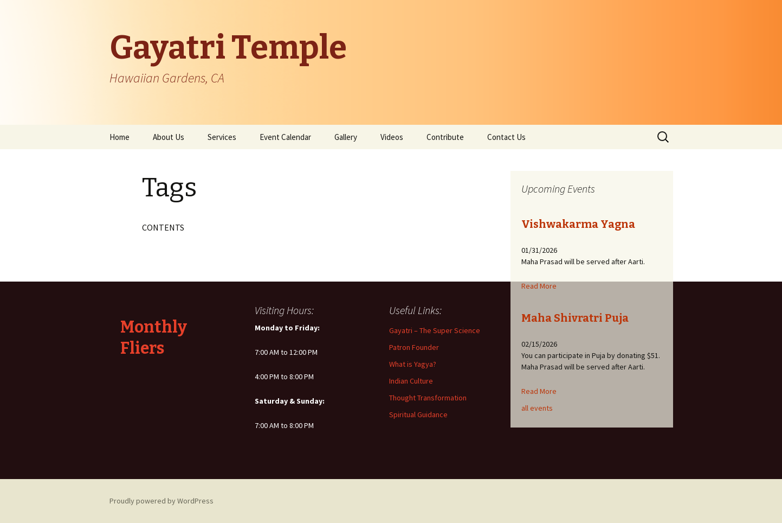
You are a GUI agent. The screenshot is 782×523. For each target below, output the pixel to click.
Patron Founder (414, 347)
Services (222, 137)
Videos (391, 137)
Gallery (345, 137)
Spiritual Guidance (418, 414)
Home (119, 137)
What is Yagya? (412, 364)
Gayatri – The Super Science (434, 330)
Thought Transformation (428, 398)
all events (537, 408)
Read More (539, 286)
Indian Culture (411, 381)
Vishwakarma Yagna (578, 224)
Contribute (445, 137)
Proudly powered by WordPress (161, 501)
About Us (168, 137)
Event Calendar (285, 137)
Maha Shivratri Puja (575, 317)
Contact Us (506, 137)
